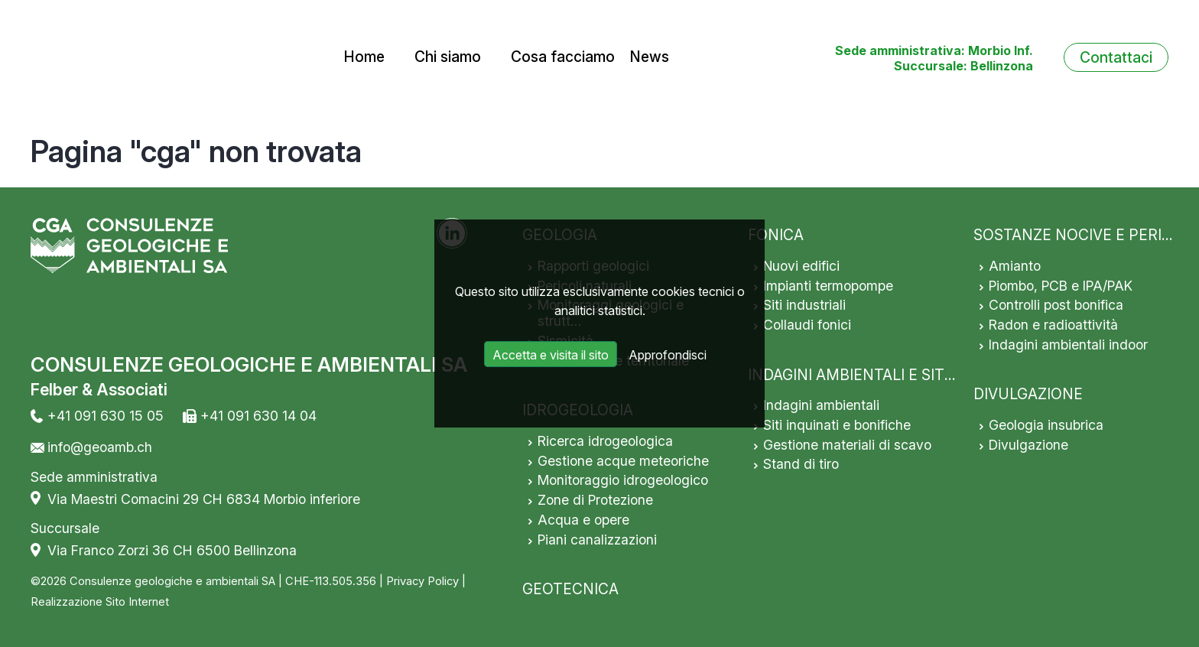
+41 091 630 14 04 (258, 416)
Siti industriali (804, 305)
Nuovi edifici (801, 266)
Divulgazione (1028, 445)
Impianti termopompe (828, 286)
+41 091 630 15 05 (105, 416)
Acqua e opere (583, 520)
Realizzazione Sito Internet (100, 602)
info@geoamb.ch (99, 447)
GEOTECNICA (570, 589)
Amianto (1015, 266)
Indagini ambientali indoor (1068, 345)
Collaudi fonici (807, 325)
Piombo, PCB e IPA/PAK (1060, 286)
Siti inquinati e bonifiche (837, 425)
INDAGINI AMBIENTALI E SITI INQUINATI (888, 375)
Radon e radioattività (1053, 325)
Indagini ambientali (821, 405)
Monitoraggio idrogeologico (623, 480)
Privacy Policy (422, 581)
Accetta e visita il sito (550, 355)
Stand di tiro (801, 464)
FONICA (776, 235)
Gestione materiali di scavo (847, 445)
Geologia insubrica (1046, 425)
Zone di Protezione (595, 500)
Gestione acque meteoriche (623, 461)
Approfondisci (668, 355)
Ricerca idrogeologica (605, 441)
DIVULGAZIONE (1028, 394)
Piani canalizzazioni (597, 540)
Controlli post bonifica (1056, 305)
